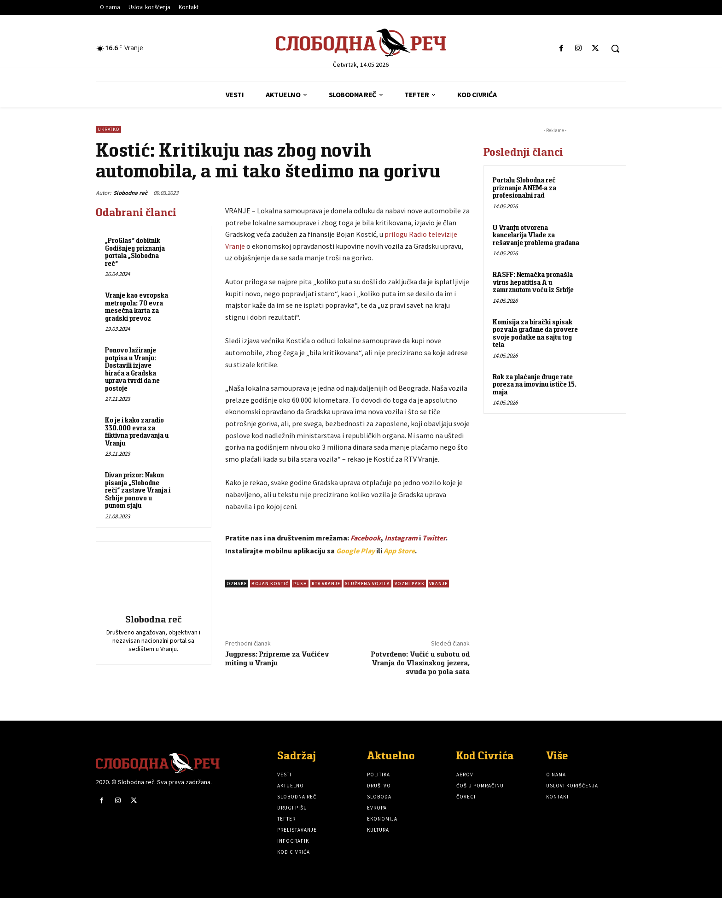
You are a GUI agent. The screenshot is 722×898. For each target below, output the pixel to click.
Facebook (365, 537)
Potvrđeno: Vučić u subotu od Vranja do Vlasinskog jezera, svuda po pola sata (420, 662)
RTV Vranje (326, 584)
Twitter (434, 537)
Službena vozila (367, 584)
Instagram (401, 537)
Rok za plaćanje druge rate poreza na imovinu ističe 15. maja (534, 384)
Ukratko (108, 129)
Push (300, 584)
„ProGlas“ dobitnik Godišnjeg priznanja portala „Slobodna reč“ (135, 251)
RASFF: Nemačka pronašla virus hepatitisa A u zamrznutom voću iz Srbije (533, 281)
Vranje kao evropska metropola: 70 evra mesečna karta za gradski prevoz (136, 306)
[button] (615, 48)
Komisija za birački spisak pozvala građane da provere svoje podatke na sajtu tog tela (535, 333)
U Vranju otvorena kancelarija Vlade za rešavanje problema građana (536, 235)
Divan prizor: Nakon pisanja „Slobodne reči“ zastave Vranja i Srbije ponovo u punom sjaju (137, 490)
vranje (438, 584)
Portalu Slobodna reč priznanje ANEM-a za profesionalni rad (524, 187)
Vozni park (410, 584)
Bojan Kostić (270, 584)
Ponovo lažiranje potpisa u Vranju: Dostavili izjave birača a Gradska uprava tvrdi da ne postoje (132, 369)
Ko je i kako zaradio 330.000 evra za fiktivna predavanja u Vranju (137, 431)
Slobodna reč (130, 193)
